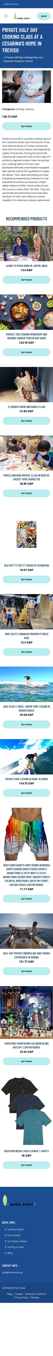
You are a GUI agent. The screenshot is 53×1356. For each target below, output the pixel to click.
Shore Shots (13, 1235)
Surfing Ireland (15, 1229)
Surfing (20, 109)
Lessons (29, 109)
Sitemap (34, 1297)
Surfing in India (15, 1247)
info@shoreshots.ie (11, 4)
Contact (18, 1294)
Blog (9, 1253)
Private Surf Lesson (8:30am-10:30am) (26, 779)
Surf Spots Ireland (17, 1241)
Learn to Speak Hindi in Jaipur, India (26, 265)
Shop (44, 16)
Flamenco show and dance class (26, 407)
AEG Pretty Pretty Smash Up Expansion (26, 565)
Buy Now (26, 126)
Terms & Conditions (35, 1294)
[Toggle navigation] (6, 16)
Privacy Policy (21, 1297)
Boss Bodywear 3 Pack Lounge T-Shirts (26, 1151)
